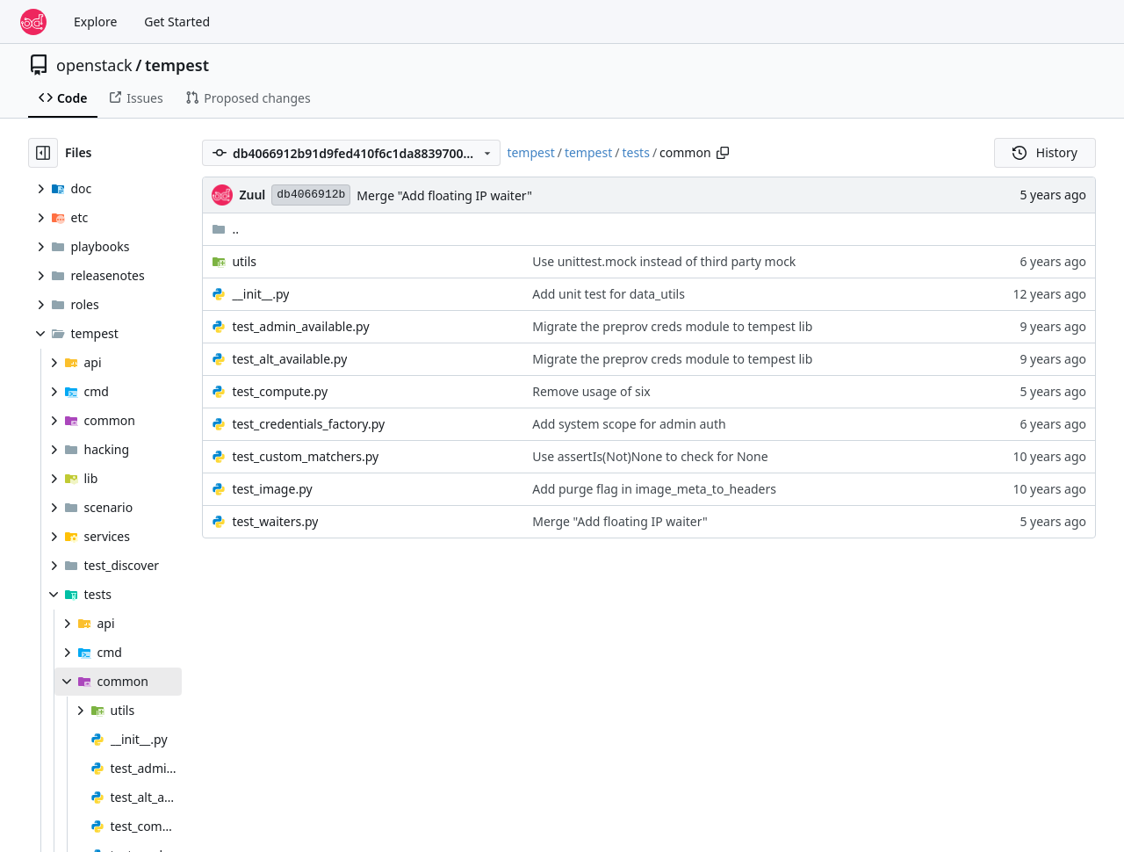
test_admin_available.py (300, 326)
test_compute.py (280, 391)
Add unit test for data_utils (608, 293)
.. (225, 228)
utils (244, 261)
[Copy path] (723, 153)
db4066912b (311, 194)
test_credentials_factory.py (308, 423)
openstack (94, 65)
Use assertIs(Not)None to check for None (649, 456)
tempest (177, 65)
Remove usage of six (591, 391)
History (1044, 152)
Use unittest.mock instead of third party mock (664, 261)
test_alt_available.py (289, 358)
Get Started (177, 21)
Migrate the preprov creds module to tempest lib (672, 326)
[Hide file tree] (43, 153)
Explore (95, 21)
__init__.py (260, 293)
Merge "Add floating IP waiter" (444, 195)
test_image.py (272, 488)
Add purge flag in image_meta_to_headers (654, 488)
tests (635, 152)
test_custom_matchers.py (305, 456)
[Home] (33, 22)
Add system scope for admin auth (628, 423)
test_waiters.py (275, 521)
